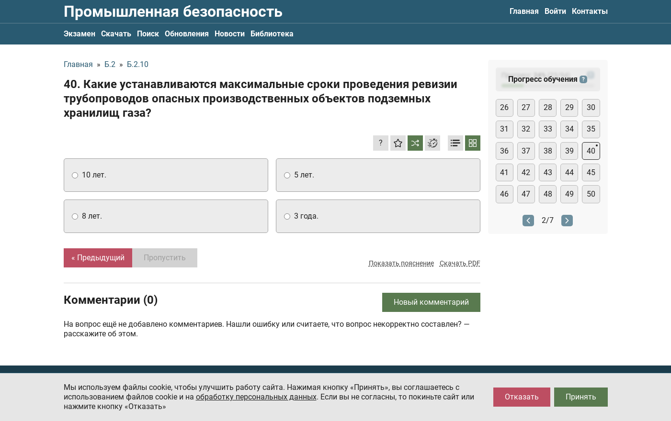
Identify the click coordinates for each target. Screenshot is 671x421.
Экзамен (79, 33)
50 (591, 194)
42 (526, 172)
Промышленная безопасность (173, 11)
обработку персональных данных (256, 396)
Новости (230, 33)
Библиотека (272, 33)
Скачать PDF (460, 263)
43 (548, 172)
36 (504, 150)
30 (591, 107)
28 (548, 107)
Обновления (187, 33)
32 (526, 128)
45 (591, 172)
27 (526, 107)
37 (526, 150)
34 (569, 128)
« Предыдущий (98, 257)
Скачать (116, 33)
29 (569, 107)
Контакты (590, 11)
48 (548, 194)
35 (591, 128)
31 (504, 128)
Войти (555, 11)
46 (504, 194)
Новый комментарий (431, 302)
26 (504, 107)
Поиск (148, 33)
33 (548, 128)
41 (504, 172)
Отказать (522, 396)
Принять (581, 396)
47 (526, 194)
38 (548, 150)
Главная (524, 11)
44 (569, 172)
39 (569, 150)
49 (569, 194)
